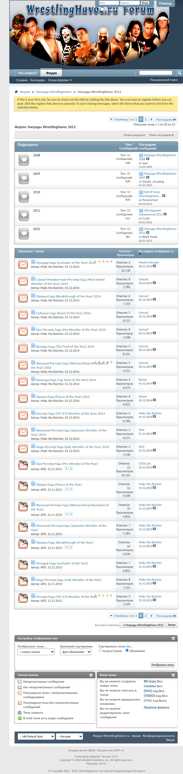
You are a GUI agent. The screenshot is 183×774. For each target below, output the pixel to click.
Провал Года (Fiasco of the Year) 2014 (63, 397)
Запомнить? (110, 9)
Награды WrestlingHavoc (54, 92)
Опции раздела (133, 135)
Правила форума (156, 707)
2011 (36, 211)
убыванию (135, 651)
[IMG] (148, 691)
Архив (136, 736)
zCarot (102, 763)
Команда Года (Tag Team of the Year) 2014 (66, 380)
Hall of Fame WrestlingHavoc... (150, 194)
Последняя (166, 119)
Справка (22, 80)
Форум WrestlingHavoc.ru (111, 736)
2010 (36, 192)
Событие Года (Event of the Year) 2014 (63, 313)
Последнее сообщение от (156, 252)
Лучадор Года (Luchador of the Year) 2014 (66, 263)
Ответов (124, 251)
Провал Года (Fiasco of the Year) (59, 484)
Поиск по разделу (160, 135)
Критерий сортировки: (76, 646)
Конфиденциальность (159, 736)
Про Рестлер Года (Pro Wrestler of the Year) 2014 (71, 330)
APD (43, 469)
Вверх (172, 625)
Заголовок (25, 251)
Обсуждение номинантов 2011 (151, 212)
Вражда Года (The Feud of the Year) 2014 (65, 346)
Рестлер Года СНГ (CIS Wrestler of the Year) (66, 597)
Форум (51, 73)
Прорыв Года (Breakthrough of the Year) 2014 (68, 296)
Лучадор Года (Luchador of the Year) (62, 563)
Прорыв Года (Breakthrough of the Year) (64, 542)
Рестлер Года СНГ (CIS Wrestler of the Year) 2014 (70, 413)
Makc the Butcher (52, 267)
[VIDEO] (149, 696)
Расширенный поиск (164, 79)
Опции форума (58, 80)
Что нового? (27, 73)
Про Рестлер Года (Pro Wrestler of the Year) (67, 464)
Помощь (165, 3)
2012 (36, 229)
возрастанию (110, 651)
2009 (36, 174)
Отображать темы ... (32, 646)
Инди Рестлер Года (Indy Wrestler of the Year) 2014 (72, 447)
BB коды (150, 681)
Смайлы (150, 686)
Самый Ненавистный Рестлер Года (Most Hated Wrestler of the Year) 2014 (68, 281)
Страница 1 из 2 (125, 119)
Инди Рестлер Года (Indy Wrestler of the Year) (68, 580)
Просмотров (125, 255)
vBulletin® (95, 756)
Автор (40, 251)
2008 (36, 155)
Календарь (37, 80)
